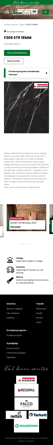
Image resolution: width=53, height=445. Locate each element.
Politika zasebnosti (30, 438)
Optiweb (30, 441)
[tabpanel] (26, 222)
